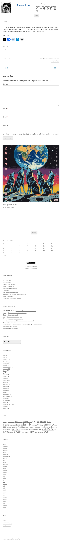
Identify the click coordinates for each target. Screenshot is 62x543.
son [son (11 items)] (55, 429)
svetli (4, 489)
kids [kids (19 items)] (4, 427)
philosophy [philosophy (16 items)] (53, 427)
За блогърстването (36, 324)
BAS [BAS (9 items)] (16, 422)
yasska (5, 499)
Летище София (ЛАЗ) (9, 284)
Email (5, 117)
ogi (3, 480)
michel (4, 474)
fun (3, 373)
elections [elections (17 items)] (19, 425)
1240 (5, 68)
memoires (5, 384)
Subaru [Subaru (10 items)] (11, 432)
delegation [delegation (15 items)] (7, 425)
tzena (4, 491)
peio (4, 482)
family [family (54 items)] (27, 424)
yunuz (4, 503)
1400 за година (7, 282)
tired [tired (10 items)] (23, 432)
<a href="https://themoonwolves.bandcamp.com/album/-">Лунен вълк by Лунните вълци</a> (31, 217)
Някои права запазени (31, 268)
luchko (4, 468)
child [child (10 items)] (38, 422)
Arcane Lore (23, 5)
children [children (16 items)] (43, 422)
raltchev (5, 484)
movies (5, 388)
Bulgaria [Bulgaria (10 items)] (29, 422)
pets (4, 392)
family (4, 365)
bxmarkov (5, 446)
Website (5, 125)
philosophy (6, 394)
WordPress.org (7, 526)
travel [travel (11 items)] (26, 432)
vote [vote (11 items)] (35, 432)
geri (4, 460)
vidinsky (5, 497)
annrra (4, 444)
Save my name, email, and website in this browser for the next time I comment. (32, 134)
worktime (5, 406)
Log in (4, 520)
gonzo (4, 462)
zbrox (4, 507)
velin (4, 493)
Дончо (4, 313)
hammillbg (5, 464)
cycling (4, 361)
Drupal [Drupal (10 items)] (13, 425)
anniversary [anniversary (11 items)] (11, 422)
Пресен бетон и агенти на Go (11, 292)
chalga (50, 58)
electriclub (5, 454)
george (5, 458)
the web (5, 400)
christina (5, 448)
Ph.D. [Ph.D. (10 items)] (46, 427)
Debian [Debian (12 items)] (49, 422)
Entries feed (6, 522)
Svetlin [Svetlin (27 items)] (17, 431)
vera (4, 495)
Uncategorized (7, 404)
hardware (5, 374)
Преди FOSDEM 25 (8, 286)
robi (4, 487)
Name (5, 108)
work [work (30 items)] (46, 431)
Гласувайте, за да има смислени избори (14, 294)
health (4, 376)
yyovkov (5, 505)
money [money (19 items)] (21, 427)
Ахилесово (6, 290)
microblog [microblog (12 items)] (14, 427)
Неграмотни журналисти (10, 288)
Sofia (58, 58)
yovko (4, 328)
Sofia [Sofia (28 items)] (51, 429)
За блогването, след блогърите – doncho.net (16, 324)
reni (4, 486)
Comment (6, 84)
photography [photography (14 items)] (7, 429)
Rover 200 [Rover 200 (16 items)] (37, 429)
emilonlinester (6, 456)
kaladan (5, 466)
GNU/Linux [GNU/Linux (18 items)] (42, 425)
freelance (5, 369)
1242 (56, 68)
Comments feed (7, 524)
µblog (57, 60)
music (4, 390)
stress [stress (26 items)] (6, 431)
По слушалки (12, 322)
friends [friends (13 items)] (34, 425)
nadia (4, 478)
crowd (54, 58)
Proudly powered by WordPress (12, 539)
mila (4, 476)
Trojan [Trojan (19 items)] (31, 432)
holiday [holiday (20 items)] (50, 425)
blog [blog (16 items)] (25, 422)
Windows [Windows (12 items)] (40, 432)
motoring (5, 386)
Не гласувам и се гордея (14, 316)
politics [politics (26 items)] (16, 429)
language (5, 380)
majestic (5, 470)
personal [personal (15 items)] (41, 427)
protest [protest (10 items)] (31, 429)
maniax (5, 472)
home (4, 378)
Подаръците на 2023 (9, 296)
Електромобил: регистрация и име (26, 311)
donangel (5, 452)
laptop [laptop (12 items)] (9, 427)
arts (4, 355)
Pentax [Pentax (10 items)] (36, 427)
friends (4, 371)
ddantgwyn (6, 450)
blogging (5, 359)
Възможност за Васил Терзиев (12, 298)
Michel (4, 315)
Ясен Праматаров (32, 266)
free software (6, 367)
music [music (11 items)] (26, 427)
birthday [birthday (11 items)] (20, 422)
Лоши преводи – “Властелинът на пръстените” (20, 320)
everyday (5, 363)
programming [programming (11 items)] (24, 429)
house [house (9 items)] (55, 425)
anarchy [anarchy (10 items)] (5, 422)
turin (4, 316)
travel (4, 402)
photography (6, 396)
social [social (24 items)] (45, 429)
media (4, 382)
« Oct (4, 255)
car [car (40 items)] (34, 421)
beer (4, 357)
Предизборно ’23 (13, 315)
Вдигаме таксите (12, 326)
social (54, 60)
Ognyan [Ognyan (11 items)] (30, 427)
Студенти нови (7, 280)
